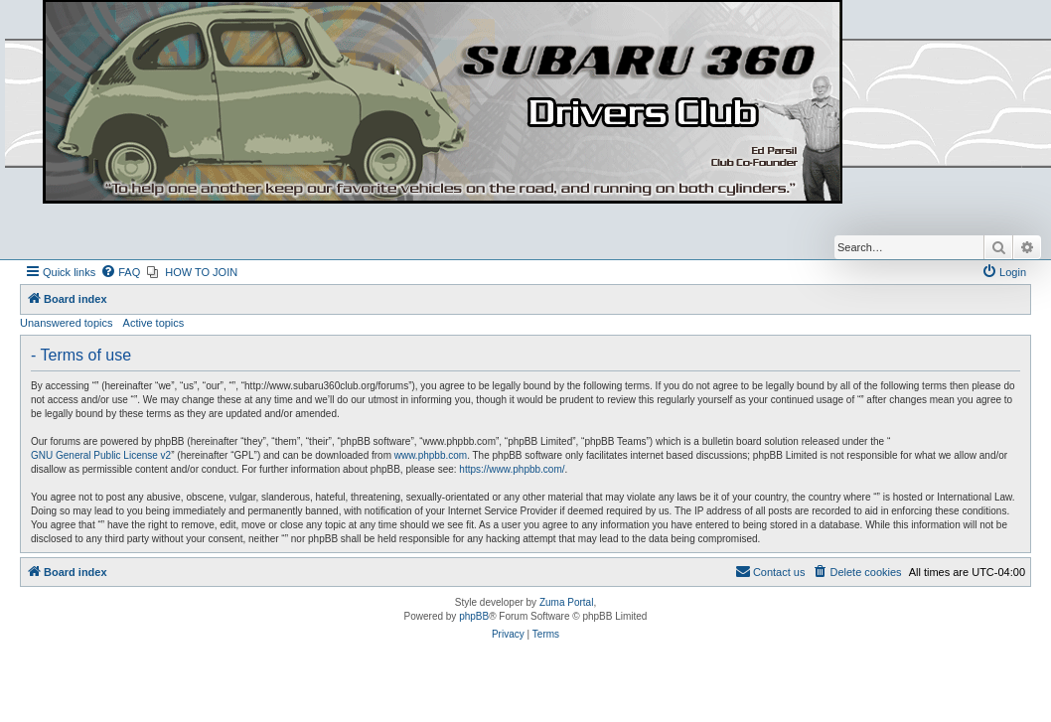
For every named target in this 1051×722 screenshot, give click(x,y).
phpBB (474, 616)
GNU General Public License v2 (101, 455)
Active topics (154, 323)
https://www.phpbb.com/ (511, 469)
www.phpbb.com (430, 455)
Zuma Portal (566, 602)
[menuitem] (120, 272)
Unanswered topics (66, 323)
